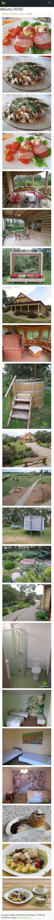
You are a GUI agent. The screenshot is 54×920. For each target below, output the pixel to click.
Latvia (21, 14)
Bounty (14, 14)
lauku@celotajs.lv (24, 918)
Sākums (5, 14)
